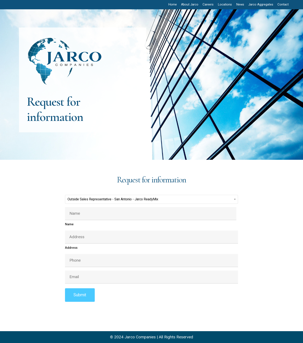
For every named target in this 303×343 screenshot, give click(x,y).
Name (69, 224)
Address (71, 247)
